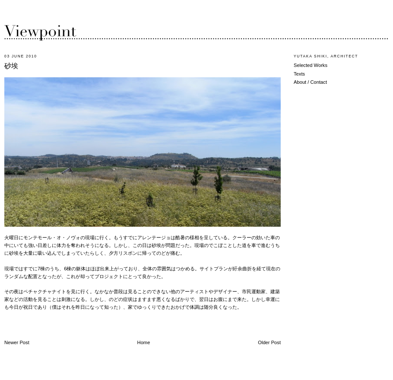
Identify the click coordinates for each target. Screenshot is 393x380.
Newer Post (16, 342)
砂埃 (11, 66)
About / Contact (310, 82)
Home (143, 342)
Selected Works (310, 65)
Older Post (269, 342)
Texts (299, 73)
